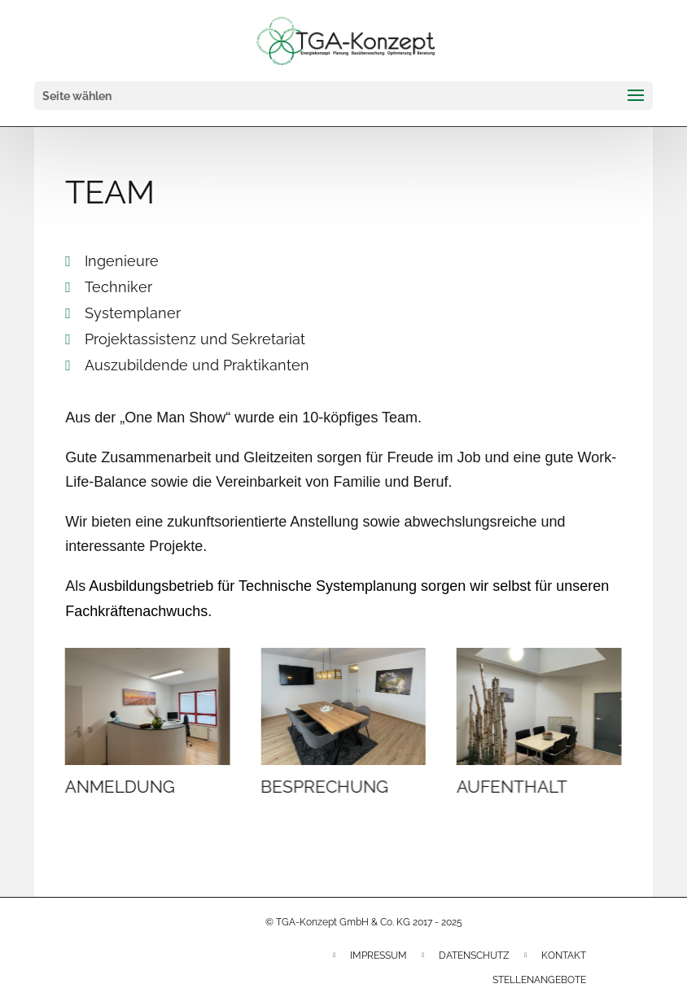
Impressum (378, 955)
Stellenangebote (539, 980)
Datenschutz (474, 955)
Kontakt (563, 955)
